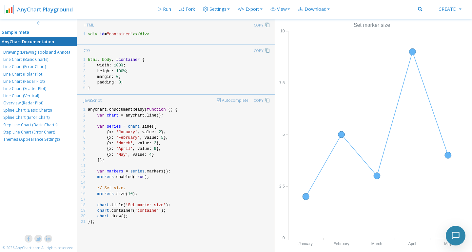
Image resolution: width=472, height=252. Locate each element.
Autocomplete (235, 100)
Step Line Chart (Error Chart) (29, 132)
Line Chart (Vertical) (21, 96)
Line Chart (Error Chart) (24, 66)
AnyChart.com (27, 247)
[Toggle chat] (455, 235)
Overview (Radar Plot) (23, 103)
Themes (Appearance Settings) (31, 139)
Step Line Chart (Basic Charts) (30, 125)
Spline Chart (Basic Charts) (27, 110)
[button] (280, 9)
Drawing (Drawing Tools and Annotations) (42, 52)
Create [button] (450, 9)
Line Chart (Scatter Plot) (24, 88)
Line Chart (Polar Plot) (23, 74)
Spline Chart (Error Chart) (26, 117)
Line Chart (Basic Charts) (25, 59)
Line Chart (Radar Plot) (24, 81)
